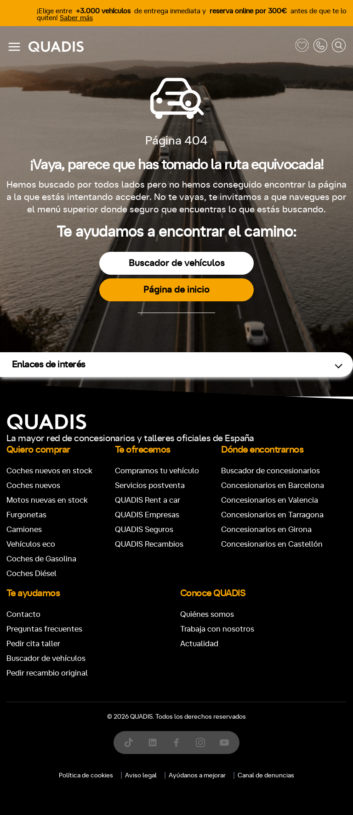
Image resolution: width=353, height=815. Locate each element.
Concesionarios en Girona (266, 529)
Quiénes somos (207, 614)
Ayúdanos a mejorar (197, 775)
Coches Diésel (31, 573)
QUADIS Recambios (149, 544)
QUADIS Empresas (147, 515)
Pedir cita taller (33, 644)
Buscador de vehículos (177, 263)
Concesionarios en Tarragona (272, 515)
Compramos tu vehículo (157, 471)
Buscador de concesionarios (270, 471)
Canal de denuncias (266, 775)
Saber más (76, 18)
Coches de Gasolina (41, 559)
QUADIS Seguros (144, 529)
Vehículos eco (30, 544)
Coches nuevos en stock (49, 471)
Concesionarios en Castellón (272, 544)
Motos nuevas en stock (47, 500)
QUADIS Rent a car (147, 500)
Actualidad (199, 644)
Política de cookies (86, 775)
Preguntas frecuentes (44, 629)
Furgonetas (26, 515)
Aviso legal (141, 775)
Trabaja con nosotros (217, 629)
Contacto (23, 614)
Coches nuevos (33, 485)
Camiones (24, 529)
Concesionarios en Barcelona (272, 485)
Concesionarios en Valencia (269, 500)
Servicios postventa (150, 485)
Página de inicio (176, 289)
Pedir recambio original (47, 673)
